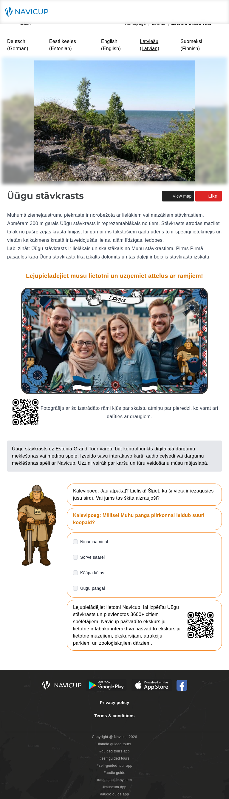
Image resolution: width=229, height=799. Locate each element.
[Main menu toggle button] (218, 12)
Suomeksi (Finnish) (191, 45)
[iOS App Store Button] (151, 685)
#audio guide (115, 773)
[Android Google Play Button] (106, 685)
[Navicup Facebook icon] (182, 685)
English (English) (111, 45)
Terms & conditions (114, 715)
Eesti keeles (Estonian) (62, 45)
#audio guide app (114, 794)
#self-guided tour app (114, 765)
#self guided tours (115, 758)
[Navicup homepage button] (28, 12)
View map (178, 196)
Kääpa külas (92, 572)
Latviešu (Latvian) (149, 45)
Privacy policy (114, 702)
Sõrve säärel (92, 557)
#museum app (114, 787)
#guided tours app (114, 751)
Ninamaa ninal (94, 541)
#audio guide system (114, 780)
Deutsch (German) (17, 45)
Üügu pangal (92, 588)
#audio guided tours (114, 744)
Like (208, 196)
